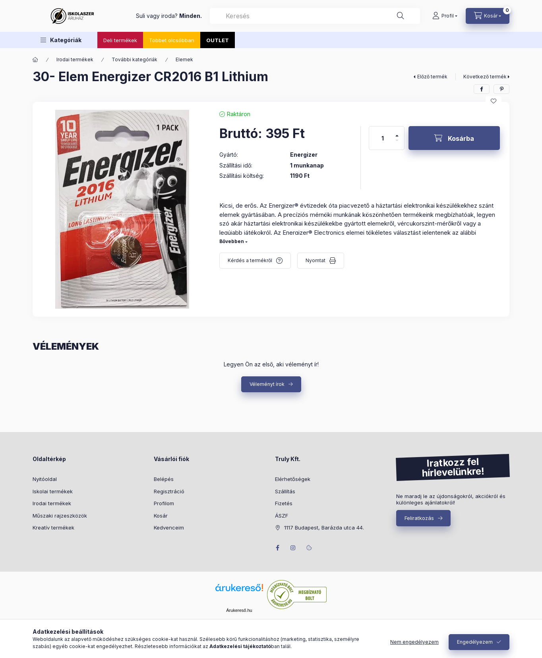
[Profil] (445, 16)
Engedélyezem (475, 642)
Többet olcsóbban (171, 40)
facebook (277, 548)
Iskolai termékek (53, 491)
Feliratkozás (419, 518)
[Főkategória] (35, 59)
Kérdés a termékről (250, 260)
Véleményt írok (267, 384)
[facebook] (482, 89)
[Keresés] (400, 15)
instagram (293, 548)
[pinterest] (501, 89)
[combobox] (315, 16)
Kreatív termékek (53, 527)
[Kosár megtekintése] (487, 16)
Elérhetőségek (292, 479)
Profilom (164, 503)
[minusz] (397, 144)
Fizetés (283, 503)
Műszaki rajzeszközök (60, 515)
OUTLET (217, 40)
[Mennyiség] (383, 138)
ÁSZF (281, 515)
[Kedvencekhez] (493, 101)
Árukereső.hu (239, 610)
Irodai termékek (74, 59)
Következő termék (485, 77)
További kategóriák (134, 59)
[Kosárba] (454, 138)
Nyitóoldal (45, 479)
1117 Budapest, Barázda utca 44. (324, 527)
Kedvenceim (169, 527)
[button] (61, 40)
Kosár (161, 515)
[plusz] (397, 132)
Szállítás (285, 491)
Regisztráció (169, 491)
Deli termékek (120, 40)
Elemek (184, 59)
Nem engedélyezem (414, 642)
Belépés (164, 479)
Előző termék (432, 77)
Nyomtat (315, 260)
